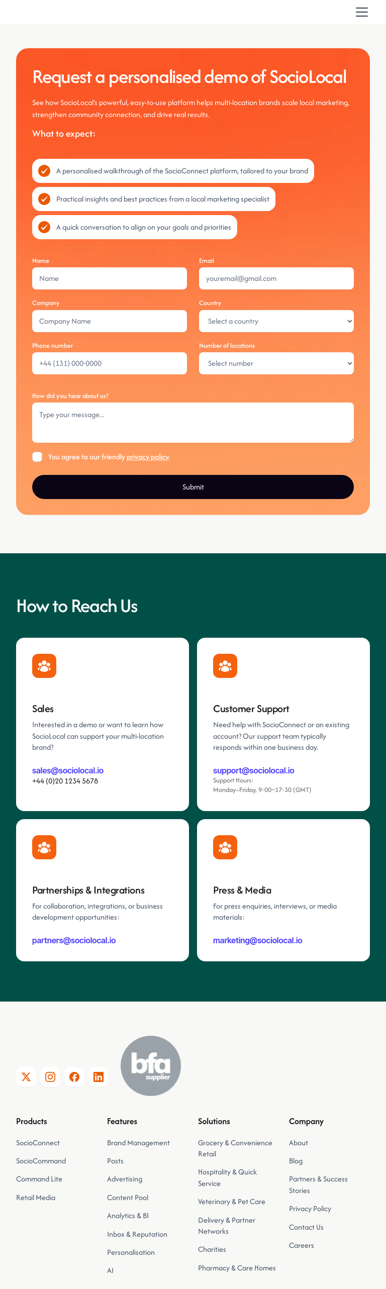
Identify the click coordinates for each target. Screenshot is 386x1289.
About (298, 1142)
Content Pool (127, 1197)
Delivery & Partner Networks (226, 1225)
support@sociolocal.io (254, 770)
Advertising (124, 1178)
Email (206, 260)
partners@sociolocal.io (74, 940)
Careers (301, 1245)
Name (40, 260)
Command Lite (39, 1178)
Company (46, 303)
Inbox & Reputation (138, 1234)
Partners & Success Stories (318, 1184)
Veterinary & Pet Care (231, 1201)
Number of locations (227, 345)
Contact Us (306, 1227)
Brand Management (138, 1142)
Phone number (52, 345)
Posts (115, 1160)
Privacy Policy (310, 1208)
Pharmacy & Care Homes (237, 1267)
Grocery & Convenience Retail (235, 1148)
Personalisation (131, 1252)
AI (110, 1270)
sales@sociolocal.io (68, 770)
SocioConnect (38, 1142)
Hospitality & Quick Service (227, 1177)
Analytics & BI (128, 1215)
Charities (212, 1249)
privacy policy (147, 456)
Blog (296, 1160)
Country (210, 303)
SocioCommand (41, 1160)
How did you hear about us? (70, 396)
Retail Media (35, 1197)
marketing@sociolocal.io (258, 940)
